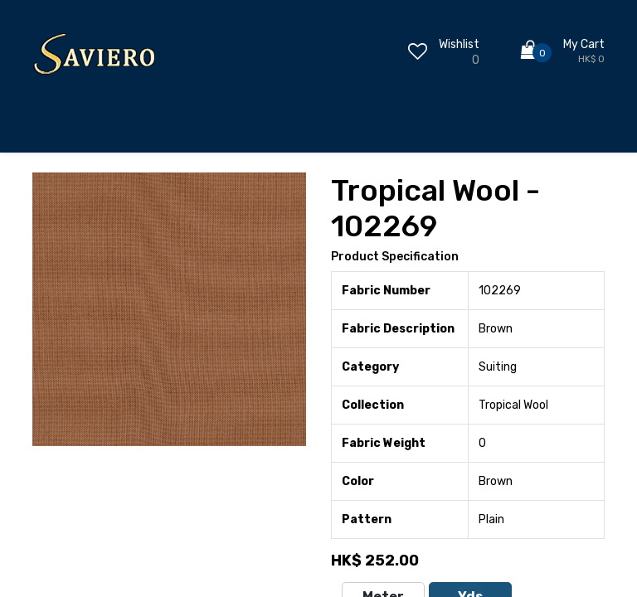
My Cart (584, 44)
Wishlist (459, 44)
